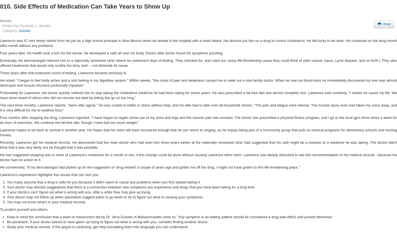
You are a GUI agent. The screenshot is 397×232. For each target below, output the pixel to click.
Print (384, 24)
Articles (25, 31)
